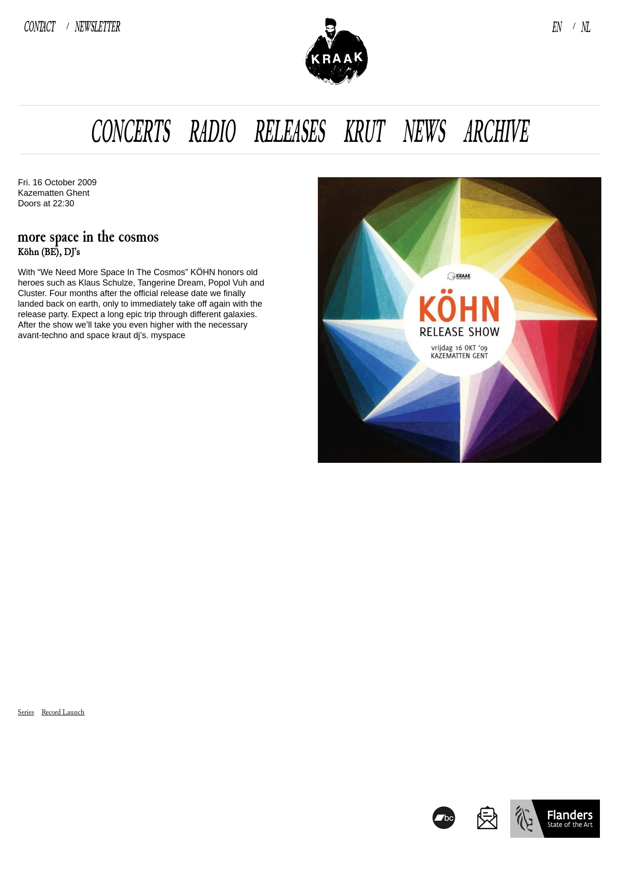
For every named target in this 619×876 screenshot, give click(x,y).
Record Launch (63, 712)
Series (26, 712)
